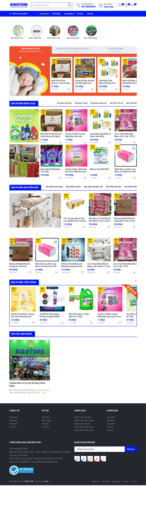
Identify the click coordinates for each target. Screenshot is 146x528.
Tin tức (80, 14)
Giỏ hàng (45, 469)
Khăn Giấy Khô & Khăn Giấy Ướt (42, 78)
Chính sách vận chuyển (84, 463)
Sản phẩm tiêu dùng (64, 144)
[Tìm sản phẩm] (52, 5)
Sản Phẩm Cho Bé (18, 78)
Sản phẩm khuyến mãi (99, 144)
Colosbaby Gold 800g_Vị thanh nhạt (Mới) (107, 123)
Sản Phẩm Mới (73, 78)
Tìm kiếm (46, 460)
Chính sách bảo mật (82, 460)
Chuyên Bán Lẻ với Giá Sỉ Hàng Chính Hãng (27, 427)
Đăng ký (45, 466)
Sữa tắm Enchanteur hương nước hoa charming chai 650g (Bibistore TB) (22, 372)
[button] (71, 58)
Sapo (47, 524)
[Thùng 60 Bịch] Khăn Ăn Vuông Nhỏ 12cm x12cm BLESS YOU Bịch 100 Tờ (124, 277)
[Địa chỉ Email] (105, 492)
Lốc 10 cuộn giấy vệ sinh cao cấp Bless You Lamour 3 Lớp (75, 277)
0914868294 (89, 6)
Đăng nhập (108, 7)
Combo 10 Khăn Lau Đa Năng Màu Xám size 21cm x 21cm (75, 176)
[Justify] (70, 5)
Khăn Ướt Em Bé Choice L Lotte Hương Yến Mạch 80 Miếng (60, 123)
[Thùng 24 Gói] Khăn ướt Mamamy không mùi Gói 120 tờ (71, 322)
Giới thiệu (56, 14)
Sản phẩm (68, 14)
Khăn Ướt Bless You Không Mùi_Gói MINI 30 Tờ (131, 123)
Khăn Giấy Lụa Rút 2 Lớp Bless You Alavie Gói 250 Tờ (125, 212)
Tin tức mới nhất (21, 390)
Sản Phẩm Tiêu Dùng (56, 78)
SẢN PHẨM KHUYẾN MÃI (24, 243)
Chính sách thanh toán (83, 473)
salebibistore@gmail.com (47, 504)
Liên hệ (90, 14)
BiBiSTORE (29, 524)
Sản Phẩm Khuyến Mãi (93, 78)
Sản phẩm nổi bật (81, 144)
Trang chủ (44, 14)
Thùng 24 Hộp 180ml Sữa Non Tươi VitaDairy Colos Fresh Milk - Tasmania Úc (76, 212)
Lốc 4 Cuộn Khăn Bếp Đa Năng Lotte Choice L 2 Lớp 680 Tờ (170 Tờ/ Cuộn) (98, 322)
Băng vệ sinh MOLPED (99, 210)
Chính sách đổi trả (82, 466)
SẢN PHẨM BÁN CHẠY (23, 144)
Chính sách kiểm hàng (83, 469)
